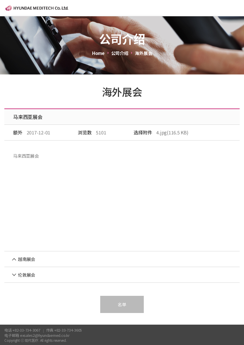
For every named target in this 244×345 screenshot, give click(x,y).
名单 (122, 304)
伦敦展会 (26, 275)
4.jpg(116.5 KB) (172, 132)
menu (236, 8)
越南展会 (26, 259)
